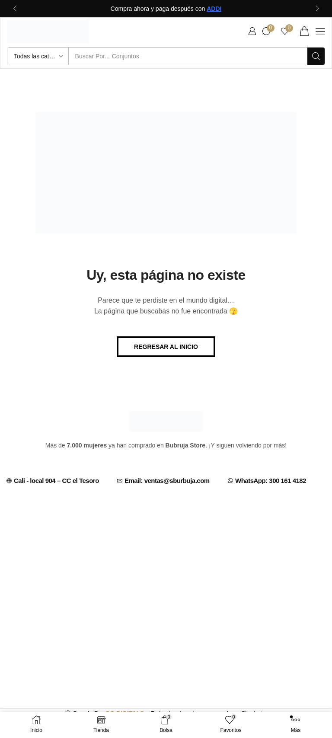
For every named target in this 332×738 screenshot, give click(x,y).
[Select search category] (38, 56)
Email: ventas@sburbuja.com (167, 480)
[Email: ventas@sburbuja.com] (119, 480)
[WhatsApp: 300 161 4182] (230, 480)
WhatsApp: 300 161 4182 (270, 480)
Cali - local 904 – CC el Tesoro (56, 480)
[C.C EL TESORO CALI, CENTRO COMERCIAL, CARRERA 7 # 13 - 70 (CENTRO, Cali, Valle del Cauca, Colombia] (166, 567)
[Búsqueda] (316, 56)
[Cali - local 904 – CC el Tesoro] (9, 480)
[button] (252, 31)
